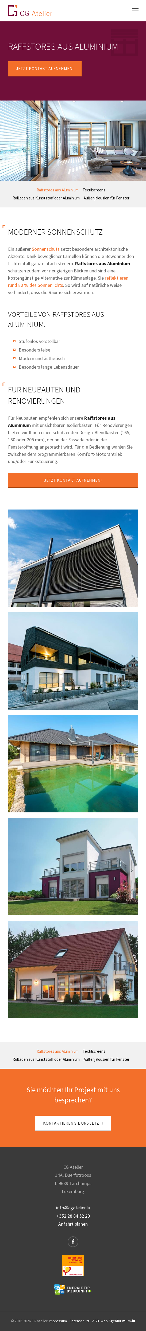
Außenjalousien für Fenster (106, 197)
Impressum (58, 1320)
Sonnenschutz (46, 249)
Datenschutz (80, 1320)
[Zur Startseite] (30, 10)
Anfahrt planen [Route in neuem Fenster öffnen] (73, 1224)
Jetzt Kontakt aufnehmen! (45, 68)
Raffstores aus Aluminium (58, 189)
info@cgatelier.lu (73, 1208)
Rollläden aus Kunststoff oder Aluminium (46, 197)
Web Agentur (111, 1320)
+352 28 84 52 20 (73, 1216)
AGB (95, 1320)
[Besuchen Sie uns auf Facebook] (73, 1241)
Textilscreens (94, 189)
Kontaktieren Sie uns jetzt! (73, 1123)
